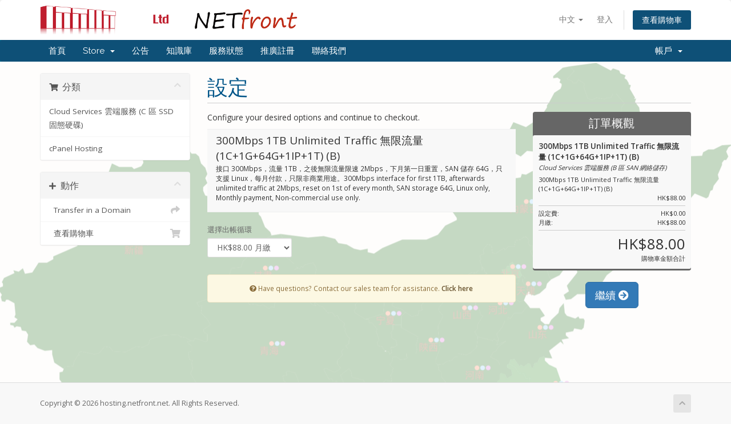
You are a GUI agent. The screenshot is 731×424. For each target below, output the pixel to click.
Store (99, 51)
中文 (571, 19)
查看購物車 (662, 19)
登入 (605, 19)
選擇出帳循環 (229, 229)
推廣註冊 (277, 51)
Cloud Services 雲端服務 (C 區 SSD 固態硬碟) (111, 118)
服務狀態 (226, 51)
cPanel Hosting (75, 148)
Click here (457, 288)
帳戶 (668, 51)
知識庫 (179, 51)
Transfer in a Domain (115, 210)
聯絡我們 (329, 51)
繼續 (612, 295)
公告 (140, 51)
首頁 (57, 51)
